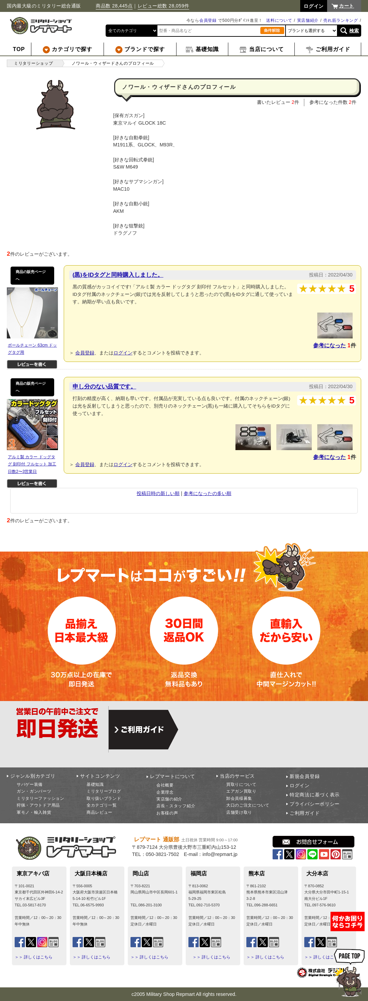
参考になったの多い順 (207, 493)
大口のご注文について (248, 805)
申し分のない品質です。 (104, 386)
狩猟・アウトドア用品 (38, 805)
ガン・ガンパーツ (34, 791)
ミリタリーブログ (104, 791)
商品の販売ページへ (31, 275)
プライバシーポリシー (315, 804)
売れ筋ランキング (340, 20)
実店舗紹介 (308, 20)
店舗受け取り (239, 812)
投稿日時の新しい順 (158, 493)
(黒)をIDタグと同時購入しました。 (118, 274)
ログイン (123, 352)
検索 (354, 30)
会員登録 (208, 20)
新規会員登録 (305, 776)
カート (346, 6)
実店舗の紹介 (169, 799)
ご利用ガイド (305, 813)
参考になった (329, 345)
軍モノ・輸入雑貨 (34, 812)
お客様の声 (167, 813)
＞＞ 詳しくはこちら (33, 957)
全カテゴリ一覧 (102, 805)
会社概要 (165, 785)
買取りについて (241, 784)
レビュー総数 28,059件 (163, 6)
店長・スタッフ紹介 (175, 806)
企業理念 (165, 792)
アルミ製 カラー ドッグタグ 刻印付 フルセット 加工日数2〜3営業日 (32, 464)
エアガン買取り (241, 791)
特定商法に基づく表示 (315, 794)
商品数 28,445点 (114, 6)
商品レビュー (99, 812)
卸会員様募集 (239, 798)
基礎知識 (95, 784)
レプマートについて (172, 776)
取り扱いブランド (104, 798)
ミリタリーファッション (40, 798)
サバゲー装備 (30, 784)
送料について (279, 20)
